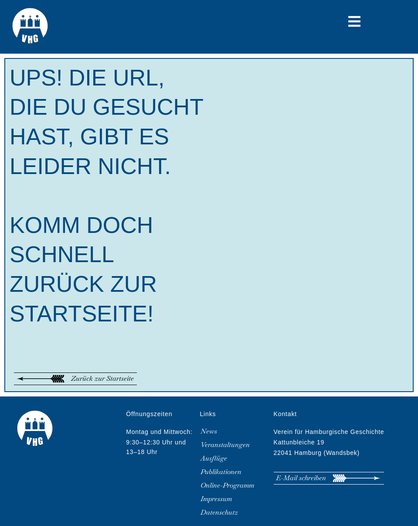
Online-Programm (227, 485)
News (209, 431)
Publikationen (221, 472)
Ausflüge (214, 458)
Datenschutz (219, 512)
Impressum (216, 499)
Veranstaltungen (225, 445)
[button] (354, 21)
